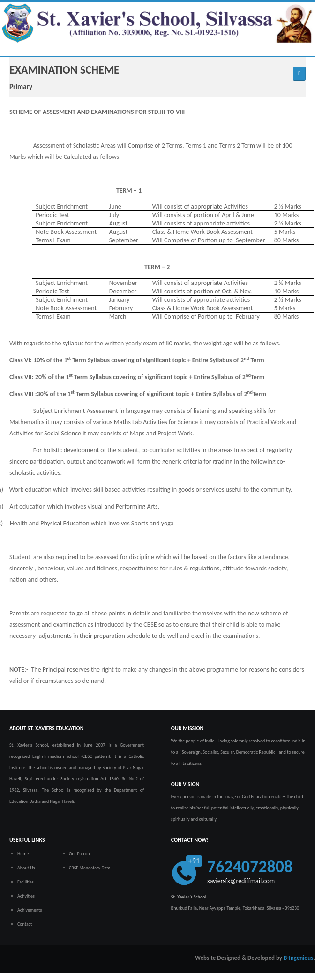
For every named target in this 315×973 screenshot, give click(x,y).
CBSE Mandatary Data (89, 868)
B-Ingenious (299, 957)
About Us (26, 868)
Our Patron (79, 854)
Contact (24, 924)
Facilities (25, 882)
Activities (26, 896)
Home (23, 854)
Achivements (29, 910)
